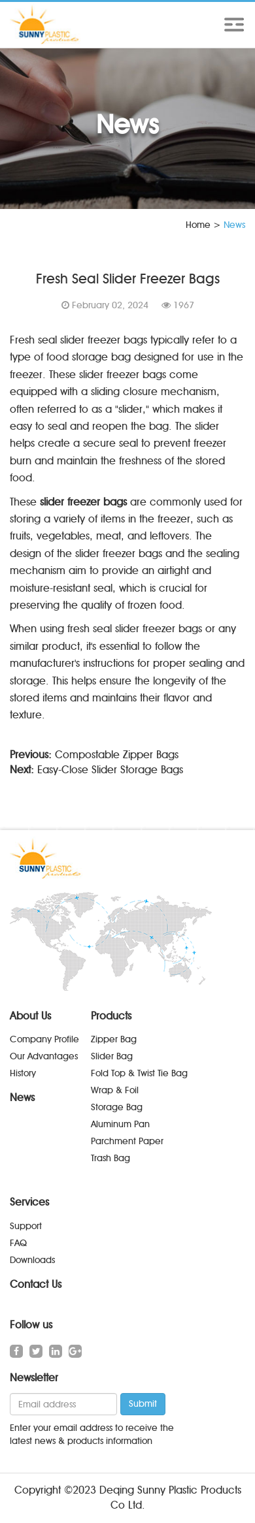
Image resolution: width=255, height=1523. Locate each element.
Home (198, 225)
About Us (30, 1016)
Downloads (32, 1260)
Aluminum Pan (120, 1124)
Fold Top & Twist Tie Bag (139, 1073)
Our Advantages (44, 1056)
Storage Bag (117, 1107)
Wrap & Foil (115, 1090)
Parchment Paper (127, 1141)
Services (29, 1202)
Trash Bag (110, 1158)
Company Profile (44, 1039)
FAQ (18, 1243)
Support (26, 1226)
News (22, 1097)
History (23, 1073)
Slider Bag (112, 1056)
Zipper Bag (114, 1039)
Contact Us (35, 1284)
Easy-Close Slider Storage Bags (110, 769)
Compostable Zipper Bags (116, 754)
